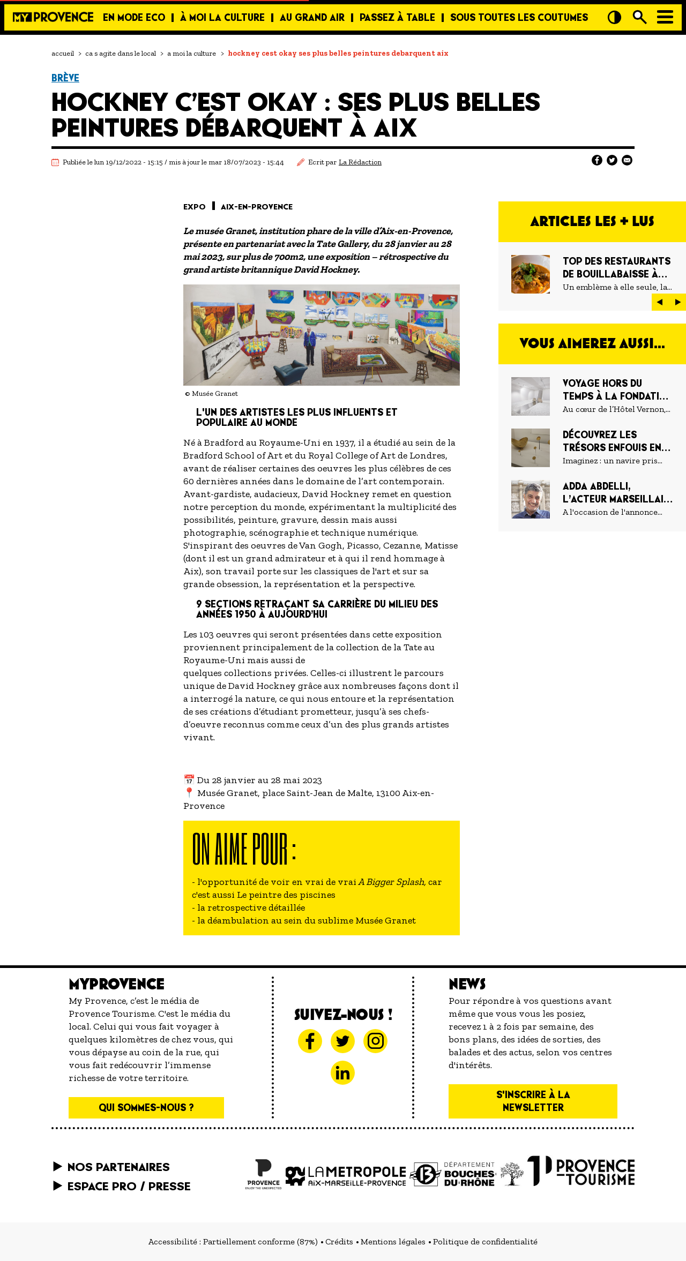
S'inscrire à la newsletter (533, 1101)
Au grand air (312, 17)
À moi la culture (222, 17)
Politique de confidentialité (485, 1241)
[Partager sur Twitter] (612, 160)
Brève (65, 78)
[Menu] (665, 16)
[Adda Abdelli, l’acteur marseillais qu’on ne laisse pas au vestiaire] (592, 499)
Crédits (339, 1241)
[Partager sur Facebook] (597, 160)
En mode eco (134, 17)
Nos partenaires (119, 1167)
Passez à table (397, 17)
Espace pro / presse (129, 1186)
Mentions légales (393, 1241)
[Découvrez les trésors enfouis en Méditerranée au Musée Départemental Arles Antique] (592, 448)
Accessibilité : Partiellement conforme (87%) (233, 1241)
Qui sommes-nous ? (146, 1107)
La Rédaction (360, 162)
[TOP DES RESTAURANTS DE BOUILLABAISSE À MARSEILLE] (592, 274)
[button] (660, 302)
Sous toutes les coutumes (519, 17)
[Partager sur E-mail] (627, 160)
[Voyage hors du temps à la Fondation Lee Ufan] (592, 396)
